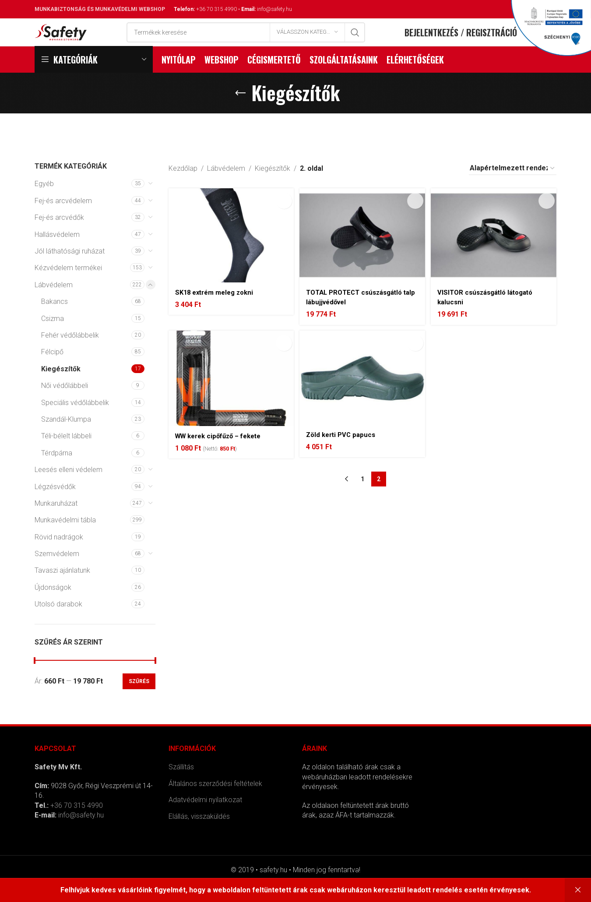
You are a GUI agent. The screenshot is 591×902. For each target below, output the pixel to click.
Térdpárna (56, 470)
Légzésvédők (55, 504)
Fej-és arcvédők (59, 235)
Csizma (52, 336)
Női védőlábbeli (64, 403)
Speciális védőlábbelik (75, 420)
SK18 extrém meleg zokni (217, 306)
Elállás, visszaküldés (199, 834)
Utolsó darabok (58, 622)
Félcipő (52, 370)
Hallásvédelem (57, 252)
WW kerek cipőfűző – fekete (222, 454)
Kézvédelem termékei (68, 286)
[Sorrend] (512, 186)
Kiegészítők (61, 386)
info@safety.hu (274, 9)
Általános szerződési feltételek (215, 801)
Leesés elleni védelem (68, 487)
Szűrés (139, 699)
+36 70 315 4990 (216, 9)
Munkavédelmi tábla (65, 538)
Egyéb (44, 201)
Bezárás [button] (578, 890)
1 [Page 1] (362, 496)
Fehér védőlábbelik (70, 353)
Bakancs (54, 319)
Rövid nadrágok (59, 554)
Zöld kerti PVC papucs (345, 452)
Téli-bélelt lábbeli (66, 454)
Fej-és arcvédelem (63, 219)
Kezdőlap (183, 186)
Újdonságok (53, 605)
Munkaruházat (56, 521)
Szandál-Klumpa (66, 437)
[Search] (246, 41)
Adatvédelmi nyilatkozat (205, 818)
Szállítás (181, 785)
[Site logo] (61, 40)
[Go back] (240, 111)
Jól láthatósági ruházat (70, 269)
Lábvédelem (54, 303)
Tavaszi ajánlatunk (62, 588)
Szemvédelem (57, 571)
